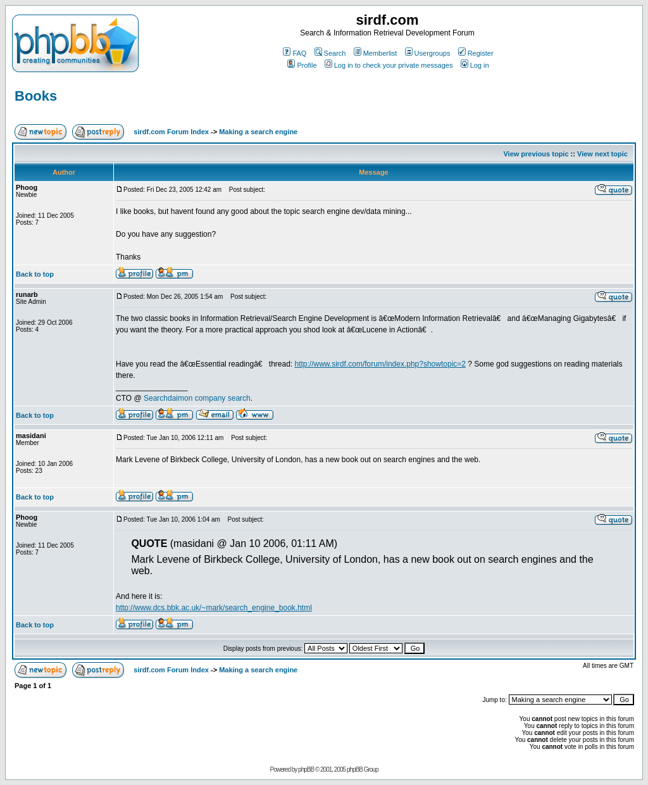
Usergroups (428, 53)
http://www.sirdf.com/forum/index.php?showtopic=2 (380, 364)
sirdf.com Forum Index (171, 131)
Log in (475, 65)
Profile (301, 65)
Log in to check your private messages (389, 65)
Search (330, 53)
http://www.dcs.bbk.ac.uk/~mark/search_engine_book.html (214, 607)
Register (476, 53)
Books (36, 96)
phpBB (306, 769)
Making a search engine (258, 131)
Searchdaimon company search (197, 398)
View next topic (602, 154)
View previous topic (535, 154)
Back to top (35, 274)
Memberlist (375, 53)
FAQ (294, 53)
